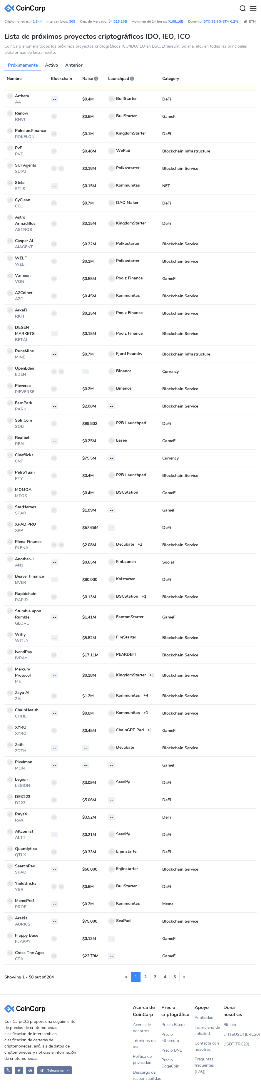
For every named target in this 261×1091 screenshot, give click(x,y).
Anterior (74, 65)
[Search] (242, 8)
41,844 (36, 21)
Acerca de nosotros (142, 1028)
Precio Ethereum (170, 1037)
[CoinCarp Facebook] (19, 1070)
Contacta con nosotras (207, 1046)
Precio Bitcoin (174, 1025)
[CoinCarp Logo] (26, 8)
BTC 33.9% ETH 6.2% (220, 21)
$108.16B (175, 21)
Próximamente (23, 65)
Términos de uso (144, 1044)
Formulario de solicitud (207, 1030)
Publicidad (204, 1017)
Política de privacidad (142, 1059)
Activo (51, 65)
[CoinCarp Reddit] (30, 1070)
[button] (54, 1070)
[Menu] (253, 8)
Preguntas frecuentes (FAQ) (204, 1065)
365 (72, 21)
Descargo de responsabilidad (147, 1075)
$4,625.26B (117, 21)
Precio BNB (171, 1050)
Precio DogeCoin (170, 1063)
